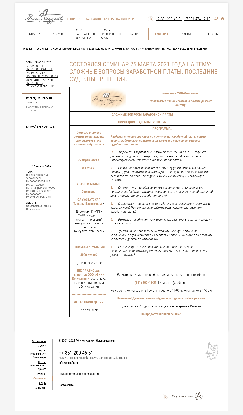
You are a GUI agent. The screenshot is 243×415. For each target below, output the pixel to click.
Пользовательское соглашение (79, 374)
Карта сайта (66, 385)
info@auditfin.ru (68, 363)
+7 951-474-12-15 (197, 19)
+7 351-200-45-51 (169, 19)
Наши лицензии (105, 340)
